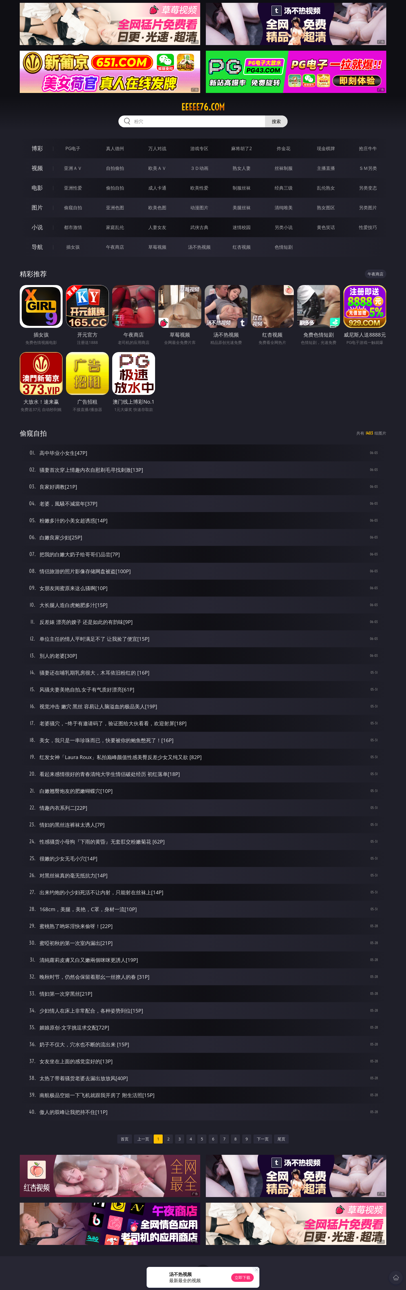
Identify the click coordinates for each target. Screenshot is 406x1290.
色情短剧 (284, 247)
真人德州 (115, 148)
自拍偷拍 (115, 168)
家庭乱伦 (115, 227)
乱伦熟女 (326, 188)
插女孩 (73, 247)
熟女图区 (326, 207)
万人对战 (157, 148)
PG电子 (72, 148)
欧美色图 (157, 207)
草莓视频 (157, 247)
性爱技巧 (368, 227)
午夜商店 (115, 247)
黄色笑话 (326, 227)
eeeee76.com (203, 107)
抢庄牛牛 (368, 148)
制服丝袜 (242, 188)
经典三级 (284, 188)
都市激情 (73, 227)
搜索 (276, 121)
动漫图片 (199, 207)
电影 (37, 188)
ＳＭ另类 (368, 168)
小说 (37, 227)
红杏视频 (242, 247)
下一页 (263, 1139)
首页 (125, 1139)
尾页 (281, 1139)
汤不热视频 (199, 247)
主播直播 (326, 168)
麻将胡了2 (241, 148)
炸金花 (283, 148)
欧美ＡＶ (157, 168)
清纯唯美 (284, 207)
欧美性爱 (199, 188)
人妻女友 (157, 227)
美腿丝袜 (242, 207)
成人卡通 (157, 188)
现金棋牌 (326, 148)
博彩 (37, 148)
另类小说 (284, 227)
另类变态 (368, 188)
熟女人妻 (242, 168)
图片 (37, 207)
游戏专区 (199, 148)
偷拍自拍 (115, 188)
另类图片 (368, 207)
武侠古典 (199, 227)
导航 (37, 247)
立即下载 (242, 1277)
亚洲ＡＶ (73, 168)
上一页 (143, 1139)
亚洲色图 (115, 207)
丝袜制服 (284, 168)
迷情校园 (242, 227)
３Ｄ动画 (199, 168)
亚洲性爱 (73, 188)
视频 (37, 168)
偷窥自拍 (73, 207)
